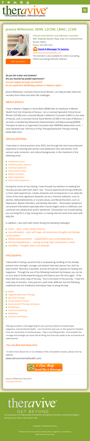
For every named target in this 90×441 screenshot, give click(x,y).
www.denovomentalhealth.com (47, 52)
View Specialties (18, 61)
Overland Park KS (14, 381)
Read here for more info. (45, 434)
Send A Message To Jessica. (53, 49)
